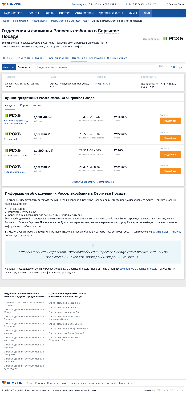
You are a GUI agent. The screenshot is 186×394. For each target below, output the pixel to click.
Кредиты (33, 13)
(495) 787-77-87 (103, 83)
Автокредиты (84, 13)
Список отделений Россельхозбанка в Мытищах (24, 346)
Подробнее (170, 120)
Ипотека (64, 13)
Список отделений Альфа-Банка (65, 312)
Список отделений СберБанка (64, 303)
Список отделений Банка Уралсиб (66, 333)
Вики (63, 383)
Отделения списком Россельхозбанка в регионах (24, 304)
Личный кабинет (117, 58)
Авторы (111, 383)
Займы (132, 13)
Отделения (78, 58)
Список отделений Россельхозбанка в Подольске (24, 325)
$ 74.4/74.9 (95, 4)
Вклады (49, 13)
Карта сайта (125, 383)
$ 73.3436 (138, 4)
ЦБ (128, 4)
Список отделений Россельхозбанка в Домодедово (24, 367)
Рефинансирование (14, 172)
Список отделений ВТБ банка (64, 307)
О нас (29, 383)
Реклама (40, 383)
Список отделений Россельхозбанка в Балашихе (24, 318)
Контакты (52, 383)
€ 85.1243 (151, 4)
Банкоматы (96, 58)
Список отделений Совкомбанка (66, 324)
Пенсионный (10, 139)
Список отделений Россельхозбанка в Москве (24, 311)
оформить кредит (160, 231)
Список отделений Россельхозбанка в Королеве (24, 339)
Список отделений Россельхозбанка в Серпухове (24, 353)
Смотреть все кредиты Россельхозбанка (93, 182)
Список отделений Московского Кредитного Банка (65, 318)
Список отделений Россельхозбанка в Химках (24, 332)
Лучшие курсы (78, 4)
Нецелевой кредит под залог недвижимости (16, 122)
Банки (146, 13)
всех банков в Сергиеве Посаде (138, 268)
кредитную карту (21, 235)
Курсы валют (13, 13)
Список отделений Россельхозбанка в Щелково (24, 360)
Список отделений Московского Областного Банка (65, 339)
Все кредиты (23, 58)
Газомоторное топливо (16, 155)
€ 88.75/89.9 (109, 4)
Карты (24, 105)
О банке (8, 58)
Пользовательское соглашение (87, 383)
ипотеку (176, 231)
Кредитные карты (110, 13)
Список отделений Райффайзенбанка (68, 328)
